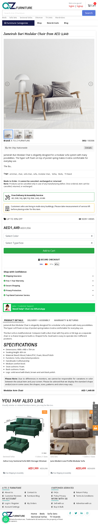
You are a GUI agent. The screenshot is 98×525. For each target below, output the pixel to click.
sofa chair (28, 174)
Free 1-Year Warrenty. (14, 281)
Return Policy (81, 492)
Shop (39, 23)
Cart (92, 5)
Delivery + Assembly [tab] (38, 320)
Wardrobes (60, 18)
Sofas (54, 174)
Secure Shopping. (12, 285)
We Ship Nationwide (49, 147)
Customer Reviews (11, 496)
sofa (35, 174)
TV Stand (68, 174)
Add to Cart (49, 250)
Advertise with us (82, 503)
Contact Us (30, 492)
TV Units (49, 18)
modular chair (44, 174)
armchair (13, 174)
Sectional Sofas (26, 18)
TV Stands (55, 516)
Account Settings (11, 506)
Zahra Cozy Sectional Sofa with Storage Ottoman (25, 461)
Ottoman (39, 18)
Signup (80, 6)
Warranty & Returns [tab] (66, 320)
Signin (71, 6)
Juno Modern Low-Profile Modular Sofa (67, 461)
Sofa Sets (13, 18)
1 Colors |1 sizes (41, 457)
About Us (7, 492)
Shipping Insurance (13, 276)
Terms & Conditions (83, 496)
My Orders (30, 503)
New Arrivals (53, 23)
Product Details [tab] (13, 320)
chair (20, 174)
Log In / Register (10, 503)
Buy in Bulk (57, 506)
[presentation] (93, 402)
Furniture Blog (31, 496)
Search (89, 13)
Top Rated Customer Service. (17, 295)
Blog (66, 23)
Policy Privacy (58, 496)
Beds (4, 18)
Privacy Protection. (13, 290)
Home (34, 513)
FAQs (54, 492)
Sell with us (57, 503)
